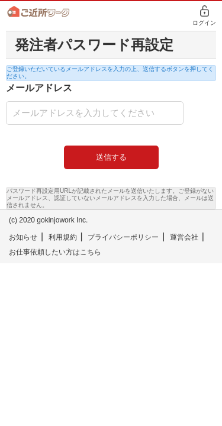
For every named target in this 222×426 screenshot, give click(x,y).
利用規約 (63, 237)
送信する (111, 157)
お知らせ (23, 237)
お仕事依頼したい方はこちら (55, 252)
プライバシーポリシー (123, 237)
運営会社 (184, 237)
